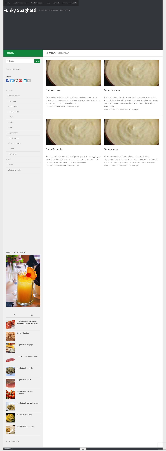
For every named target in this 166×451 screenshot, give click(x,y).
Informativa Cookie (69, 3)
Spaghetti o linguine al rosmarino (28, 403)
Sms (5, 449)
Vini (48, 3)
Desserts (13, 154)
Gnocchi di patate (23, 333)
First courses (14, 138)
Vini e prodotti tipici (12, 441)
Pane (11, 117)
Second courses (15, 143)
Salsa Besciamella (113, 90)
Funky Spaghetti (19, 10)
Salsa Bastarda (54, 149)
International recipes (13, 69)
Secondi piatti (14, 112)
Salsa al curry (53, 90)
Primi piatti (13, 106)
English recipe (36, 3)
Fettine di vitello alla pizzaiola (27, 356)
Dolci (11, 128)
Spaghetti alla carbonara (25, 426)
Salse (11, 122)
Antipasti (13, 101)
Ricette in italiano (19, 3)
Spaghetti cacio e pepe (25, 345)
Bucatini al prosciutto (24, 415)
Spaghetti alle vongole (25, 368)
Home (7, 3)
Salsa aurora (111, 149)
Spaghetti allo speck (24, 380)
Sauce (12, 149)
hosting (9, 449)
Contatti (56, 3)
